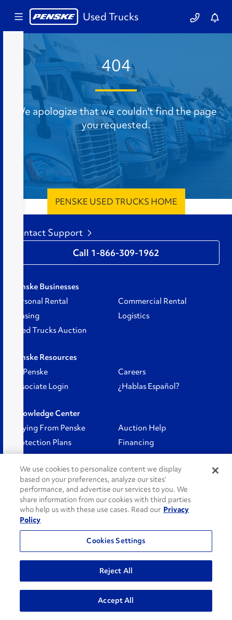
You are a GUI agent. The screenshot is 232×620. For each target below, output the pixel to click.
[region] (116, 537)
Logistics (133, 316)
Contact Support (52, 232)
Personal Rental (40, 301)
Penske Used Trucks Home (116, 201)
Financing (136, 442)
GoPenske (30, 372)
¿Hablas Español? (148, 386)
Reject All (116, 570)
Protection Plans (41, 442)
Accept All (116, 600)
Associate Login (40, 386)
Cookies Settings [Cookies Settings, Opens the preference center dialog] (115, 540)
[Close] (215, 470)
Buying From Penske (48, 428)
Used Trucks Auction (49, 330)
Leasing (26, 316)
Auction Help (142, 428)
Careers (132, 372)
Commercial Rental (152, 301)
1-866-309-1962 (125, 253)
